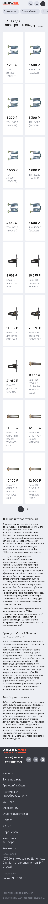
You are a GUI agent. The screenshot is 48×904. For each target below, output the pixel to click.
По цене (38, 26)
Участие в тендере (9, 840)
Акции (7, 826)
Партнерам (10, 832)
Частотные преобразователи (15, 793)
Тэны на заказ (10, 11)
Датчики (8, 802)
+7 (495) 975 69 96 (14, 757)
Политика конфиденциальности (18, 892)
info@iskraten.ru (13, 761)
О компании (11, 808)
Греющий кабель (30, 11)
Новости (8, 820)
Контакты (9, 848)
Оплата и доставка (15, 814)
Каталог (8, 773)
